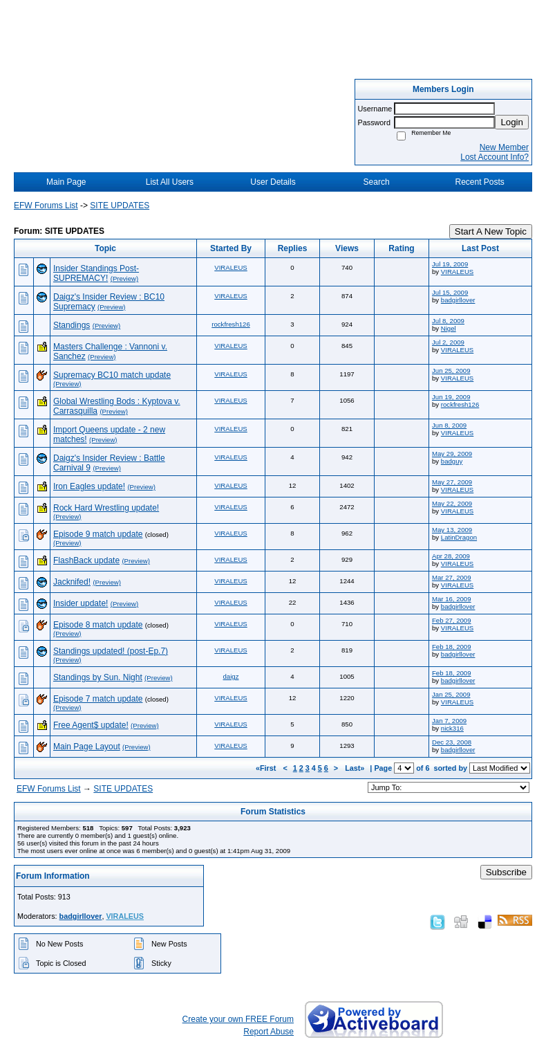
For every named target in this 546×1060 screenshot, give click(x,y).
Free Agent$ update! (91, 725)
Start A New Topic (491, 231)
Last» (355, 768)
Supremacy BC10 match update (112, 375)
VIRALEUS (230, 267)
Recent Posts (480, 182)
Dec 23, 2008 (451, 742)
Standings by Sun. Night (97, 677)
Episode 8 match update (97, 625)
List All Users (170, 182)
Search (377, 182)
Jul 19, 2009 (450, 264)
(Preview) (125, 278)
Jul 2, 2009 (448, 342)
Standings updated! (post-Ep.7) (110, 651)
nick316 (452, 728)
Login (511, 122)
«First (267, 768)
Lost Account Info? (494, 157)
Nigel (448, 328)
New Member (504, 147)
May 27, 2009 (452, 482)
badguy (451, 461)
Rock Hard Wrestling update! (106, 508)
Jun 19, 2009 (451, 397)
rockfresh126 (230, 324)
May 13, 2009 (452, 529)
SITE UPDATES (119, 205)
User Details (272, 182)
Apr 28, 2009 (451, 556)
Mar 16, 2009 (451, 599)
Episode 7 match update (97, 699)
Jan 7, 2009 (449, 720)
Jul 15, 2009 (450, 292)
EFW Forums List (46, 205)
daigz (231, 676)
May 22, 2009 (452, 503)
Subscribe (506, 872)
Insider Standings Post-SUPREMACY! (96, 273)
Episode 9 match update (97, 534)
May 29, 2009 (452, 453)
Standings (71, 325)
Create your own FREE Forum (238, 1019)
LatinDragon (459, 537)
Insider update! (80, 603)
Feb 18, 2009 (451, 646)
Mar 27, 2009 (451, 577)
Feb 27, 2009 (451, 620)
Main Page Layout (86, 746)
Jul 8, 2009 (448, 321)
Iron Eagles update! (89, 486)
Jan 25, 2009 (451, 694)
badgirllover (458, 300)
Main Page (66, 182)
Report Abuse (268, 1031)
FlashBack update (86, 560)
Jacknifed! (72, 582)
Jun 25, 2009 (451, 370)
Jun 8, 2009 (449, 425)
